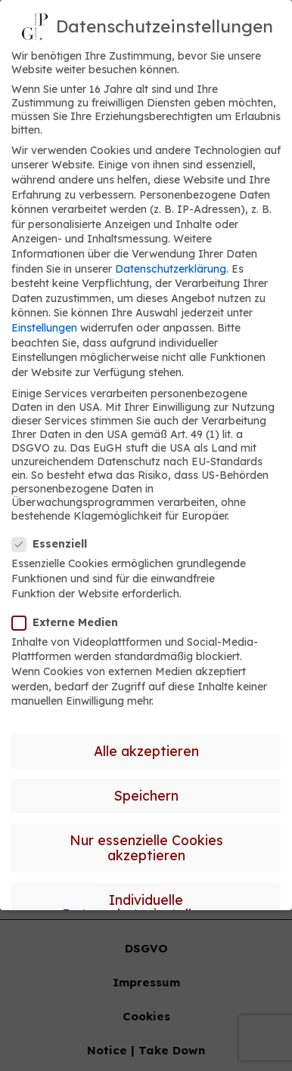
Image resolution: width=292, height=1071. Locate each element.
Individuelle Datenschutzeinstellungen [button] (146, 907)
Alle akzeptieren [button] (146, 750)
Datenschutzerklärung (170, 269)
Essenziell (54, 544)
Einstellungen (44, 328)
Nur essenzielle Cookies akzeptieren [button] (146, 847)
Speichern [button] (146, 795)
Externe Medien (69, 622)
